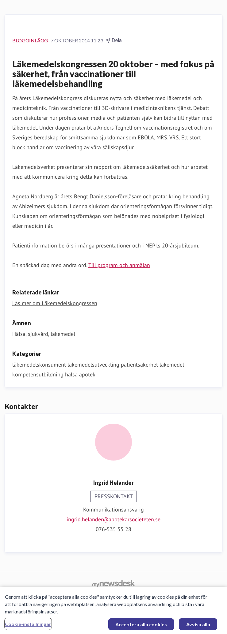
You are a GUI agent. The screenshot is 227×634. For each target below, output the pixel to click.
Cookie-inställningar (28, 626)
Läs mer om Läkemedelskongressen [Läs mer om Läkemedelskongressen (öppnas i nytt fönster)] (54, 303)
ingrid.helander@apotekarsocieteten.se (113, 519)
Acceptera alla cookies (141, 626)
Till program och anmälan (119, 265)
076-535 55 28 (113, 529)
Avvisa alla (198, 626)
